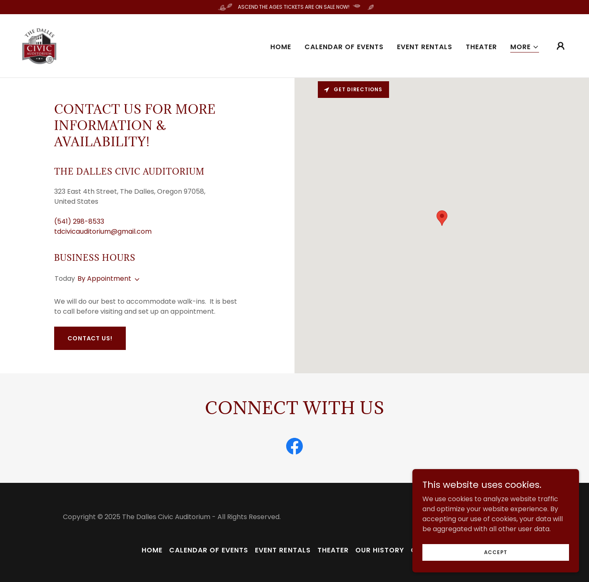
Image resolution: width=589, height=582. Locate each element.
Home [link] (280, 47)
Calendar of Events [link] (344, 47)
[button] (524, 47)
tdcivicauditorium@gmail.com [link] (103, 231)
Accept (496, 551)
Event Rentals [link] (424, 47)
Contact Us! (89, 338)
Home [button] (152, 550)
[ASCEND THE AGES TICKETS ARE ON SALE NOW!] (294, 7)
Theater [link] (481, 47)
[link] (40, 45)
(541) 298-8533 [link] (79, 221)
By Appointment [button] (104, 278)
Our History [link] (379, 550)
